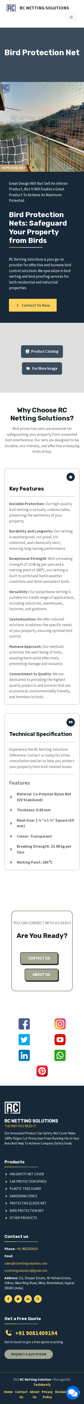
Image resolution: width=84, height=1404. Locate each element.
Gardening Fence (23, 1196)
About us (41, 974)
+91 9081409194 (36, 1333)
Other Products (23, 1218)
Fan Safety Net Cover (27, 1174)
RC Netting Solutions (44, 8)
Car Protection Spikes (28, 1181)
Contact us (39, 958)
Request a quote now (28, 1354)
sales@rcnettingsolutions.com (25, 1263)
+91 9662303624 (26, 1249)
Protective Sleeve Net (28, 1203)
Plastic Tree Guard (25, 1188)
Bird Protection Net (27, 1210)
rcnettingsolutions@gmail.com (25, 1270)
